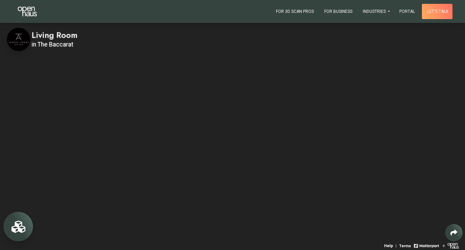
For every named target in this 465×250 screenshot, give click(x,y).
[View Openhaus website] (450, 245)
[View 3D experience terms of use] (405, 245)
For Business (338, 11)
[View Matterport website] (426, 245)
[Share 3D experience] (454, 232)
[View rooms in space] (18, 226)
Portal (407, 11)
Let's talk (437, 11)
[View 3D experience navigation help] (391, 245)
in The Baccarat (52, 44)
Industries (375, 11)
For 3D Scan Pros (295, 11)
